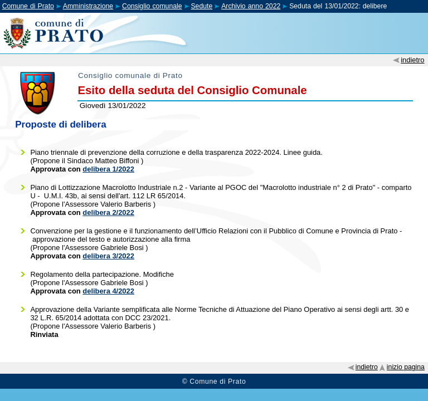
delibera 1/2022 (108, 169)
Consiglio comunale (152, 6)
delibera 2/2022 (108, 212)
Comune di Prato (28, 6)
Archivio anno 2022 (250, 6)
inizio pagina (406, 367)
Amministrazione (88, 6)
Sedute (201, 6)
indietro (412, 60)
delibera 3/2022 (108, 256)
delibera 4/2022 (108, 291)
